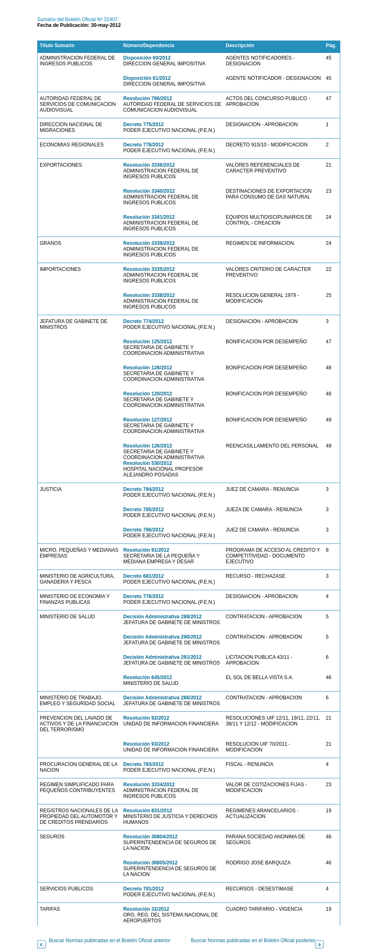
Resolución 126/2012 (147, 446)
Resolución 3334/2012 (149, 784)
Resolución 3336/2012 (149, 165)
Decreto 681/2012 (143, 576)
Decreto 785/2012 (143, 509)
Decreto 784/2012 (143, 489)
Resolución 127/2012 (147, 420)
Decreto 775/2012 (143, 124)
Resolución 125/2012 (147, 342)
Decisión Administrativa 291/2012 (162, 657)
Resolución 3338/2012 (149, 295)
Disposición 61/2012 (147, 78)
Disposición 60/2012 (147, 58)
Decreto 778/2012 (143, 145)
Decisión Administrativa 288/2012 (162, 617)
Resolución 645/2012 (147, 677)
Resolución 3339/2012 (149, 243)
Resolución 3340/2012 (149, 191)
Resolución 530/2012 (147, 463)
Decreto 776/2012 (143, 596)
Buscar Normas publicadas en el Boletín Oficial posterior (253, 940)
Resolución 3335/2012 (149, 269)
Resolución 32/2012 (146, 909)
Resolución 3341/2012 (149, 217)
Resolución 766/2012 (147, 98)
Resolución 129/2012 (147, 394)
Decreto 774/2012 (143, 321)
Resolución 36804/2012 (150, 837)
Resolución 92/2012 (146, 718)
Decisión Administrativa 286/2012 (162, 698)
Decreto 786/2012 (143, 530)
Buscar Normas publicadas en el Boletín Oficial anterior (109, 940)
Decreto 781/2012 (143, 889)
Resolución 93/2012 (146, 744)
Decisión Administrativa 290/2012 (162, 637)
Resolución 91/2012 (146, 550)
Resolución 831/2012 (147, 811)
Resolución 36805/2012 (150, 863)
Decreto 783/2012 (143, 764)
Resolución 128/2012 (147, 368)
